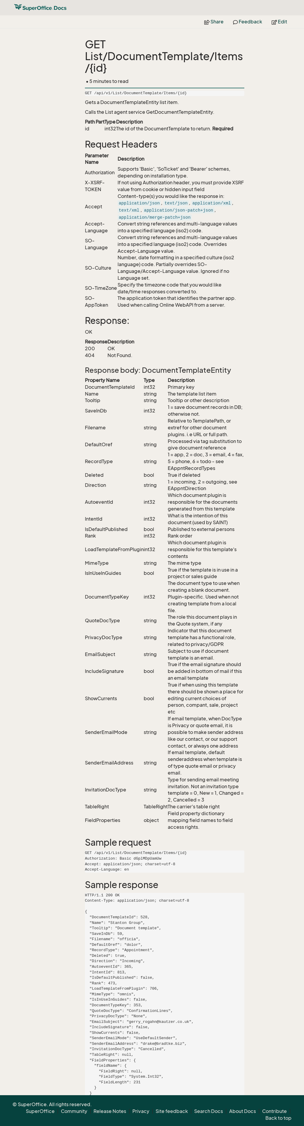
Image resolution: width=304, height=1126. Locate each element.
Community (74, 1111)
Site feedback (172, 1111)
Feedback (247, 22)
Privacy (140, 1111)
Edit (279, 22)
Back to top (278, 1118)
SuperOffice (40, 1111)
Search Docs (208, 1111)
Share (214, 22)
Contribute (274, 1111)
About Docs (242, 1111)
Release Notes (110, 1111)
